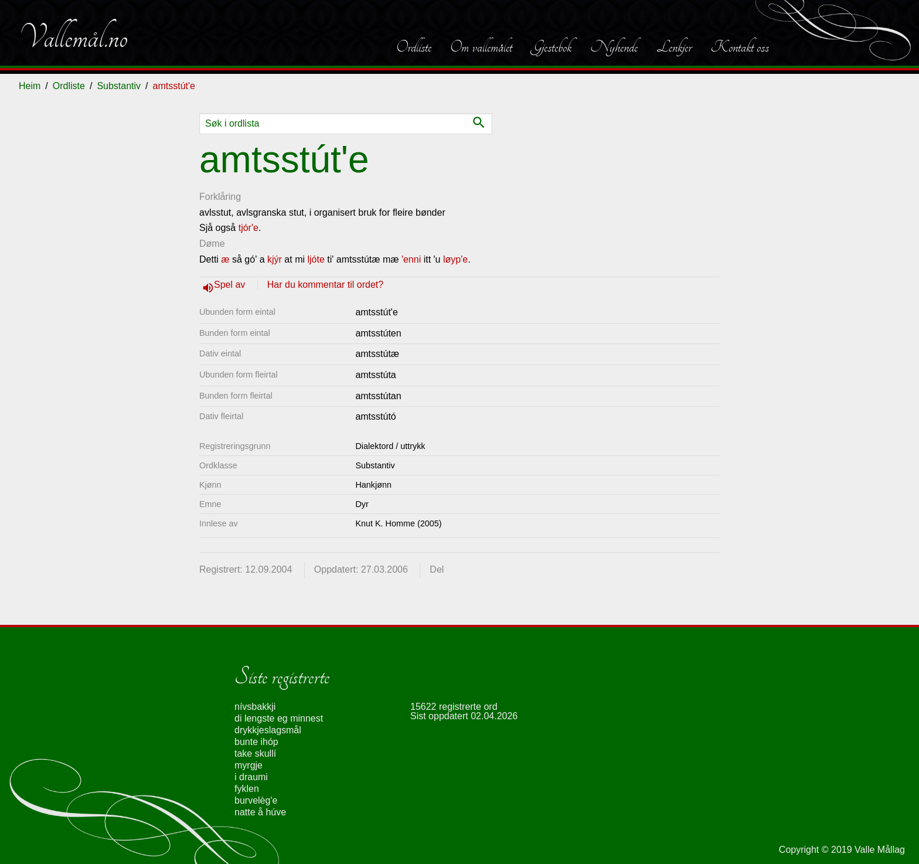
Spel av (231, 285)
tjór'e (248, 228)
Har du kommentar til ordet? (325, 285)
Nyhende (614, 47)
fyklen (246, 789)
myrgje (248, 765)
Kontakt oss (739, 47)
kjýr (274, 259)
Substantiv (119, 86)
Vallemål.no (73, 37)
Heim (29, 86)
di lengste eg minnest (278, 718)
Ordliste (413, 47)
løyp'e (455, 259)
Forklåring (220, 197)
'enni (411, 259)
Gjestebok (551, 47)
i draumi (251, 777)
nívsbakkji (254, 707)
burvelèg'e (255, 800)
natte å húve (260, 812)
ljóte (315, 259)
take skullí (255, 753)
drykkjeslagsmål (267, 730)
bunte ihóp (256, 742)
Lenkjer (674, 47)
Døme (212, 244)
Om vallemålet (481, 47)
